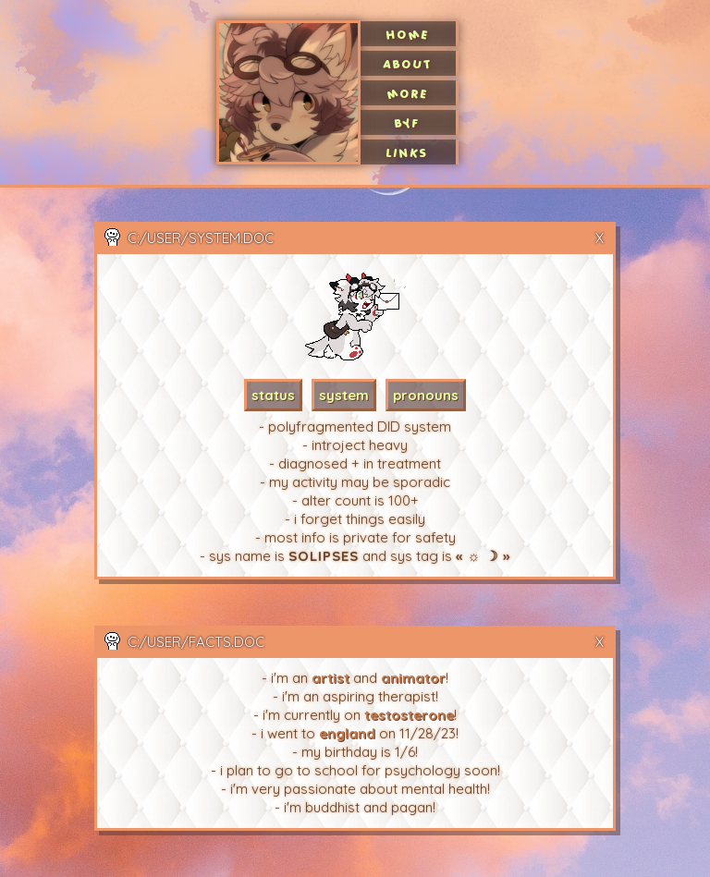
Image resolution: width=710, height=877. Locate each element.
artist (330, 678)
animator (413, 678)
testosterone (409, 715)
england (347, 733)
